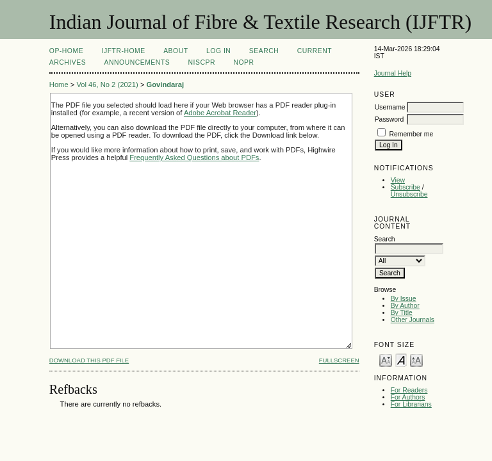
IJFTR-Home (123, 50)
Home (59, 84)
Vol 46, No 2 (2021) (107, 84)
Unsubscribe (409, 194)
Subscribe (405, 187)
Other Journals (412, 319)
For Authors (408, 397)
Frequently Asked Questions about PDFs (194, 157)
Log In (218, 50)
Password (389, 119)
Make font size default (401, 359)
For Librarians (411, 404)
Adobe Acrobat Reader (220, 113)
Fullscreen (339, 360)
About (175, 50)
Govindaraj (165, 84)
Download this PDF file (89, 360)
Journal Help (392, 73)
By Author (405, 305)
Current (314, 50)
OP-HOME (66, 50)
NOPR (243, 62)
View (398, 180)
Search (264, 50)
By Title (402, 312)
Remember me (412, 134)
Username (390, 107)
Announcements (137, 62)
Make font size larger (416, 359)
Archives (67, 62)
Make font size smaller (385, 359)
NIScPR (201, 62)
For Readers (409, 390)
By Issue (403, 298)
